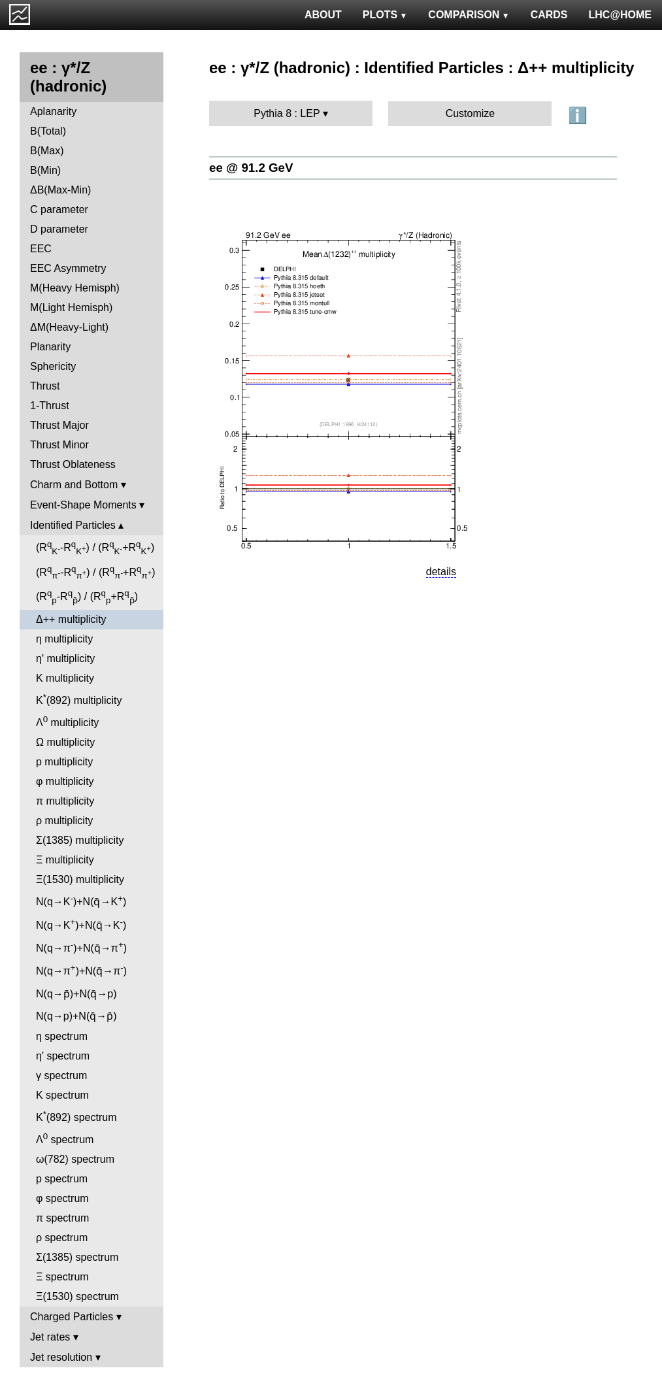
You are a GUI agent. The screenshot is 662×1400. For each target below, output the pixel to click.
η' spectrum (63, 1055)
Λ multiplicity (67, 721)
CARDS (549, 14)
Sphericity (53, 366)
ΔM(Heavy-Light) (69, 327)
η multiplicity (64, 638)
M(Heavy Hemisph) (75, 287)
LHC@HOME (620, 14)
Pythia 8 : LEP (287, 113)
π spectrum (62, 1218)
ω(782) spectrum (75, 1159)
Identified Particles (73, 525)
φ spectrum (62, 1198)
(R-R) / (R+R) (95, 547)
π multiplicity (65, 801)
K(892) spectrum (76, 1116)
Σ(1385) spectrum (77, 1257)
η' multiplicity (65, 658)
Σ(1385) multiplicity (80, 840)
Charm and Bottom (74, 484)
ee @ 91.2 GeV (251, 168)
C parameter (59, 209)
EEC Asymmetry (68, 268)
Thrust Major (59, 425)
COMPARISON (468, 14)
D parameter (59, 229)
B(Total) (48, 131)
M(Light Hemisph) (71, 307)
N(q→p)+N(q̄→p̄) (76, 1016)
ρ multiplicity (64, 820)
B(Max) (47, 150)
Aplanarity (53, 111)
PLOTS (385, 14)
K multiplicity (65, 678)
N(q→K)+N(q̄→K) (81, 900)
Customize (470, 113)
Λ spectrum (64, 1138)
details (441, 571)
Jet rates (50, 1336)
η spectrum (62, 1036)
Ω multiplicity (65, 742)
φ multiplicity (65, 781)
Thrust (44, 386)
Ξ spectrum (62, 1276)
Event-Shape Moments (83, 504)
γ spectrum (61, 1075)
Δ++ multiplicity (71, 619)
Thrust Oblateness (73, 464)
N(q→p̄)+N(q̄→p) (76, 993)
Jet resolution (61, 1357)
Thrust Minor (59, 444)
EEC (41, 248)
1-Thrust (49, 405)
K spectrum (62, 1095)
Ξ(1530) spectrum (77, 1296)
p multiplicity (64, 761)
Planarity (50, 346)
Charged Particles (71, 1316)
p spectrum (62, 1178)
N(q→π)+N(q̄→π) (81, 947)
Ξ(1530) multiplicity (80, 879)
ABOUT (323, 14)
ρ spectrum (62, 1237)
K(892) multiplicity (79, 699)
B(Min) (45, 170)
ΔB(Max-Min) (60, 189)
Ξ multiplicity (65, 859)
